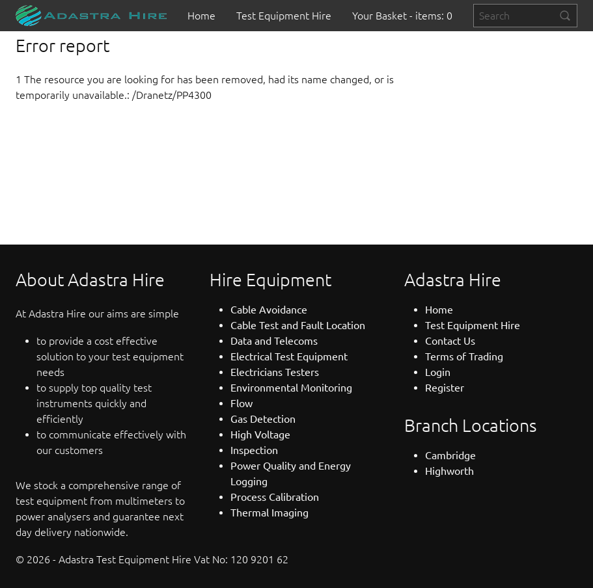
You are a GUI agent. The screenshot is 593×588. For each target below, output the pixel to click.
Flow (241, 403)
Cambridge (450, 455)
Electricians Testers (274, 372)
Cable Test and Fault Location (297, 325)
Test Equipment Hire (283, 15)
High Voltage (260, 434)
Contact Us (450, 341)
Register (444, 388)
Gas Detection (263, 419)
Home (201, 15)
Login (437, 372)
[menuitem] (201, 15)
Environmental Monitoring (291, 388)
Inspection (254, 450)
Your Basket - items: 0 (402, 15)
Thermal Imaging (269, 512)
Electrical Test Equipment (289, 356)
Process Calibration (274, 497)
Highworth (449, 471)
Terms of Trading (464, 356)
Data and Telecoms (274, 341)
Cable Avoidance (268, 309)
